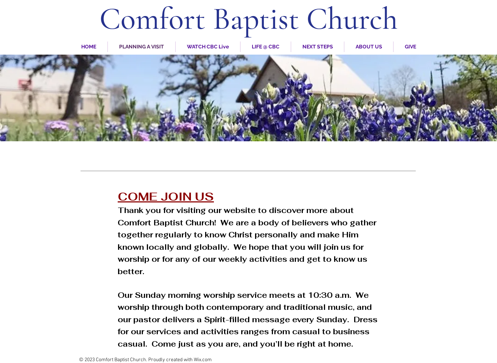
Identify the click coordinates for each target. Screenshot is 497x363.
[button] (368, 47)
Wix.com (203, 360)
